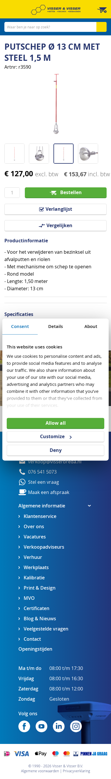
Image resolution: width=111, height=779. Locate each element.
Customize (56, 436)
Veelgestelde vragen (46, 629)
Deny (56, 450)
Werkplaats (36, 567)
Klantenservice (40, 516)
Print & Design (40, 588)
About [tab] (91, 326)
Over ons (34, 527)
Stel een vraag (43, 482)
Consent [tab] (20, 326)
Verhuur (33, 557)
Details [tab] (55, 326)
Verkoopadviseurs (44, 547)
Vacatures (35, 537)
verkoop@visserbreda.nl (54, 462)
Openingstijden (35, 649)
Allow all (56, 422)
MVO (29, 598)
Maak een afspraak (48, 492)
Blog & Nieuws (40, 619)
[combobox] (55, 27)
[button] (16, 151)
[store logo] (55, 9)
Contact (32, 639)
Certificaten (36, 608)
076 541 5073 (42, 472)
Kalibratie (34, 578)
